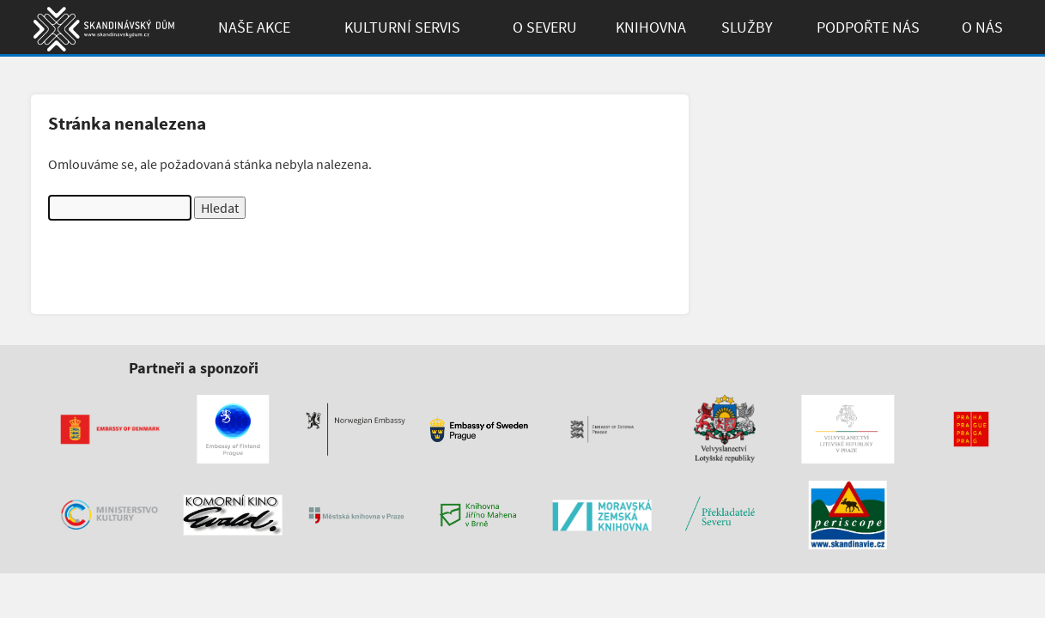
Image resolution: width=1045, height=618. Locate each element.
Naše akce (254, 27)
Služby (747, 27)
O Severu (545, 27)
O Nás (982, 27)
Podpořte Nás (868, 27)
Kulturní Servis (402, 27)
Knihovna (651, 27)
